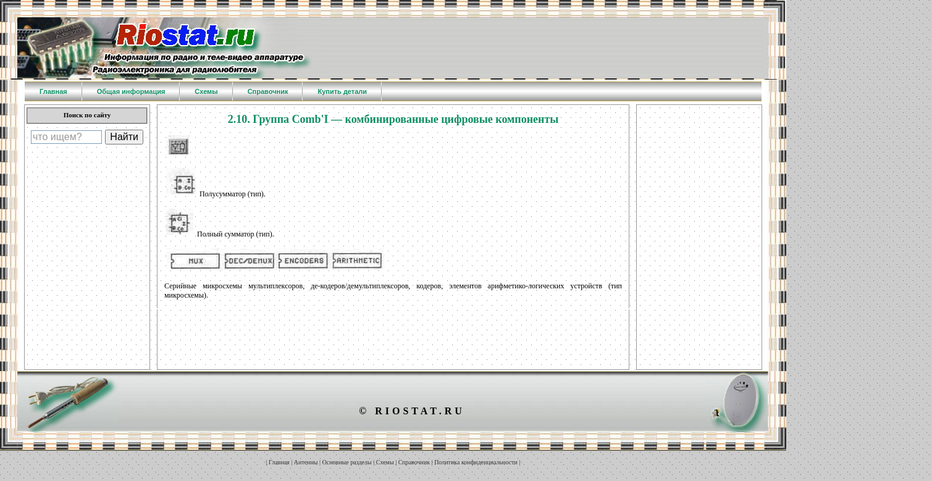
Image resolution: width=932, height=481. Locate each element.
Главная (279, 462)
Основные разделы (347, 462)
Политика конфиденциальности (476, 462)
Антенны (306, 462)
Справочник (414, 462)
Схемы (385, 462)
